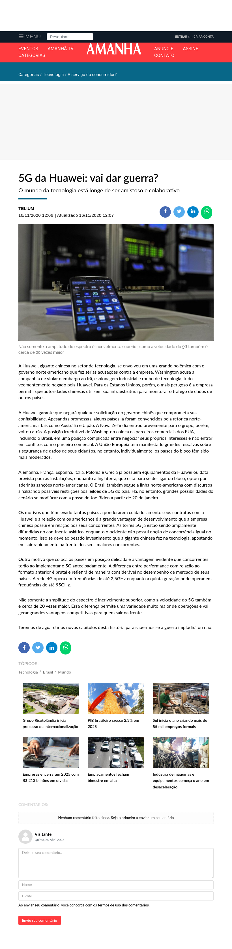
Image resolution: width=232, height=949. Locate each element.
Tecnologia (28, 672)
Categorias (31, 55)
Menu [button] (33, 36)
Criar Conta (204, 36)
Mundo (64, 672)
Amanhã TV (61, 48)
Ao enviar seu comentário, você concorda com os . (84, 905)
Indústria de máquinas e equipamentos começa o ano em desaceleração (181, 780)
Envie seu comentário (39, 920)
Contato (164, 55)
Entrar (181, 36)
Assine (190, 48)
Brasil (48, 672)
